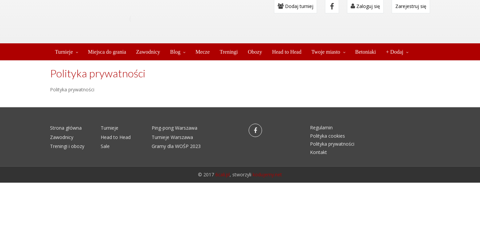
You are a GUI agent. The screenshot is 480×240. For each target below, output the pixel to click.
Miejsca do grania (107, 52)
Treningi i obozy (67, 146)
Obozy (255, 52)
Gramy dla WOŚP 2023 (176, 146)
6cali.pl (222, 174)
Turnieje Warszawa (172, 137)
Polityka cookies (327, 136)
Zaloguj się (365, 6)
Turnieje (64, 52)
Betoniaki (365, 52)
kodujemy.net (267, 174)
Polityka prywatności (332, 144)
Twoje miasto (325, 52)
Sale (105, 146)
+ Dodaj (394, 52)
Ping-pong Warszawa (174, 128)
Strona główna (66, 128)
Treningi (229, 52)
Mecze (202, 52)
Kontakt (318, 152)
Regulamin (321, 127)
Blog (175, 52)
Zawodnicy (148, 52)
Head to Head (286, 52)
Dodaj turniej (295, 6)
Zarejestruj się (410, 6)
